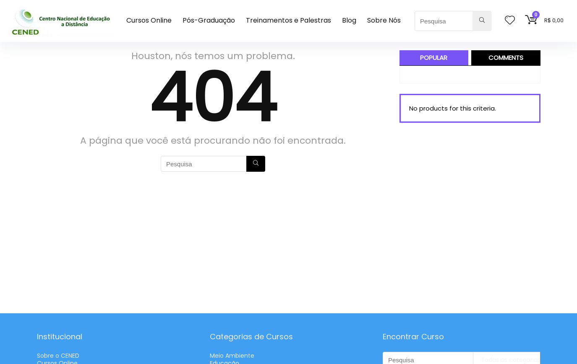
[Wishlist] (510, 21)
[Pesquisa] (482, 21)
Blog (349, 20)
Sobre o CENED (58, 355)
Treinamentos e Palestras (288, 20)
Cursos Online (149, 20)
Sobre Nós (384, 20)
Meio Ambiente (232, 355)
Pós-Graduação (209, 20)
